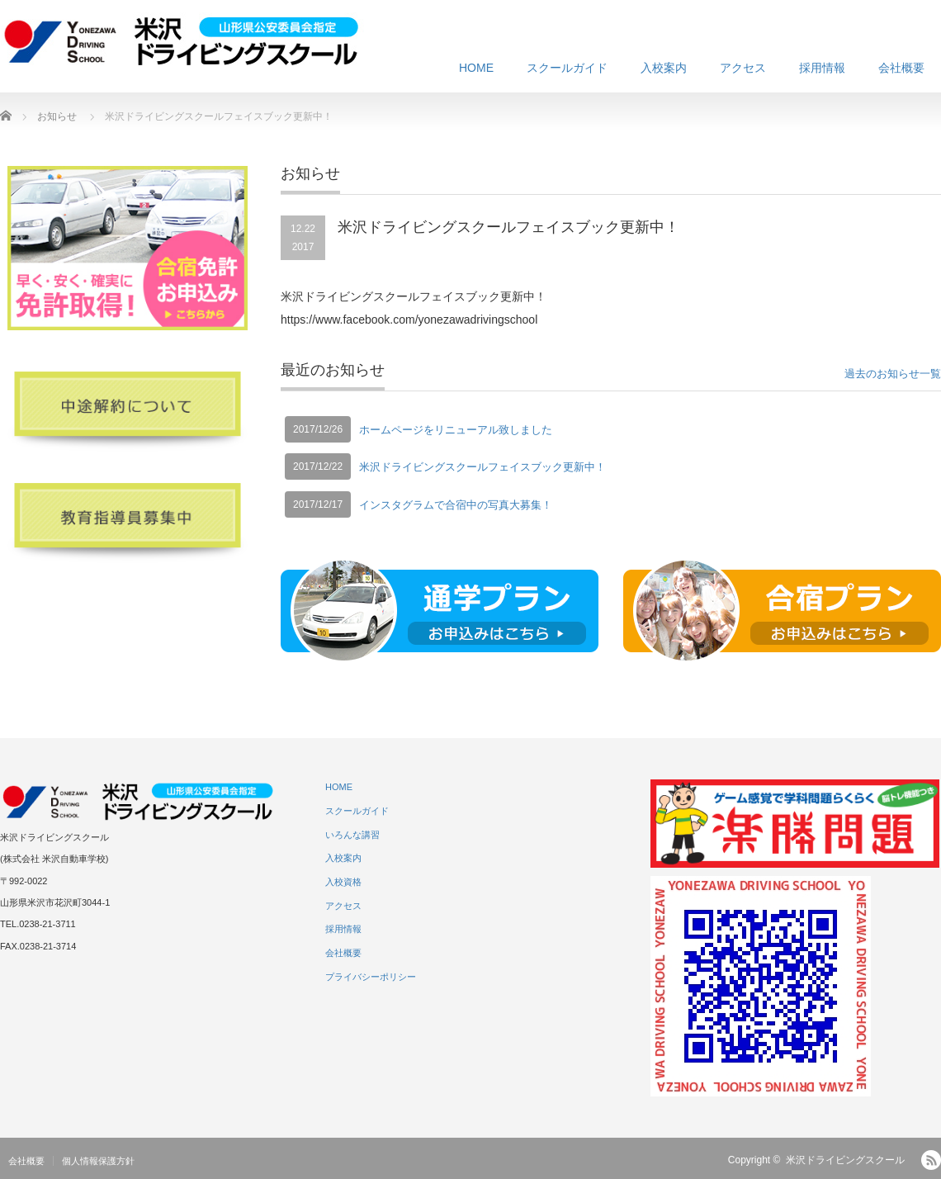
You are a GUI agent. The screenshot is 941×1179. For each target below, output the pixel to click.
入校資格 (343, 882)
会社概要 (901, 67)
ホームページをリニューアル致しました (455, 430)
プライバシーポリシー (370, 977)
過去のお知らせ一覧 (892, 373)
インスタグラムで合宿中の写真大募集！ (455, 505)
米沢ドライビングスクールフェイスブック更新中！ (482, 467)
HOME (476, 67)
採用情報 (822, 67)
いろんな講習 (352, 835)
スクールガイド (567, 67)
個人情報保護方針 (98, 1161)
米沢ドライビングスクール (845, 1160)
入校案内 (664, 67)
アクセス (743, 67)
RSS (931, 1160)
